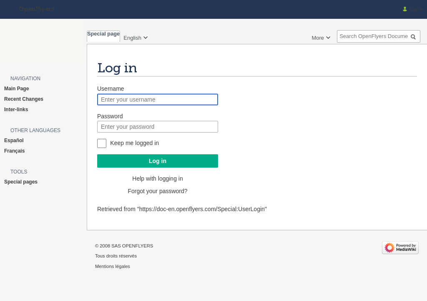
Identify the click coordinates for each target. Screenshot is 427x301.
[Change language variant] (135, 37)
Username (110, 88)
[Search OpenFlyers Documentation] (378, 36)
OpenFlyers (36, 9)
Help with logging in (157, 178)
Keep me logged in (134, 143)
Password (110, 116)
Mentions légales (112, 266)
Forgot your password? (157, 191)
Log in (157, 161)
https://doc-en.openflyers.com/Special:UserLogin (202, 209)
